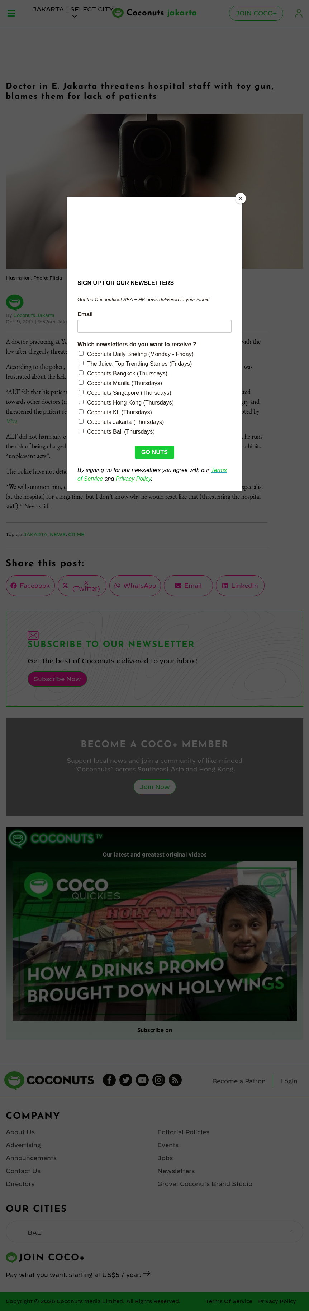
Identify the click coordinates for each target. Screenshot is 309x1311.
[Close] (240, 198)
